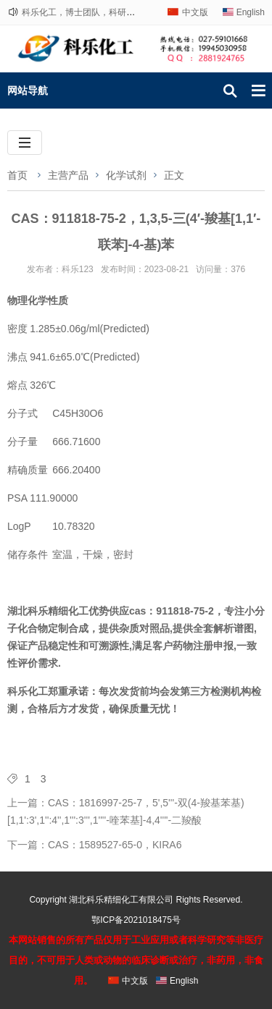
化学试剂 (126, 175)
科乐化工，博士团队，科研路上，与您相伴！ (109, 12)
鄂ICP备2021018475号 (136, 920)
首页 (17, 175)
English (250, 12)
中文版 (195, 12)
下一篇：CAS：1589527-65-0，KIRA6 (94, 844)
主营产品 (68, 175)
